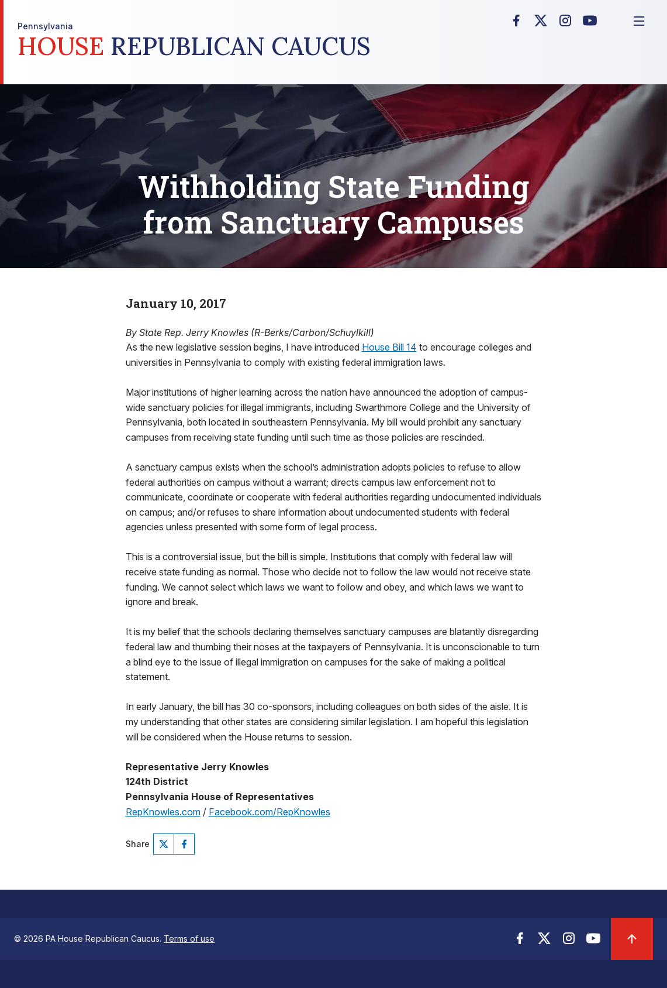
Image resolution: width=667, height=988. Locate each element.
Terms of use (189, 939)
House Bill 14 (389, 347)
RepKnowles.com (163, 812)
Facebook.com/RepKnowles (269, 812)
